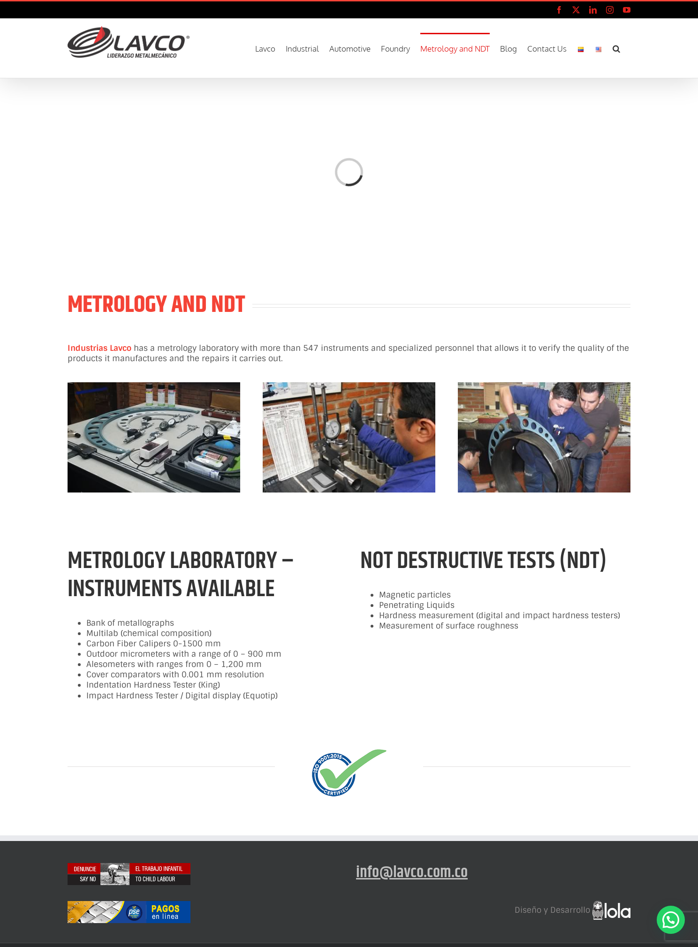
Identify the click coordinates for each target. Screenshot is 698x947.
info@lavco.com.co (412, 872)
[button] (616, 47)
